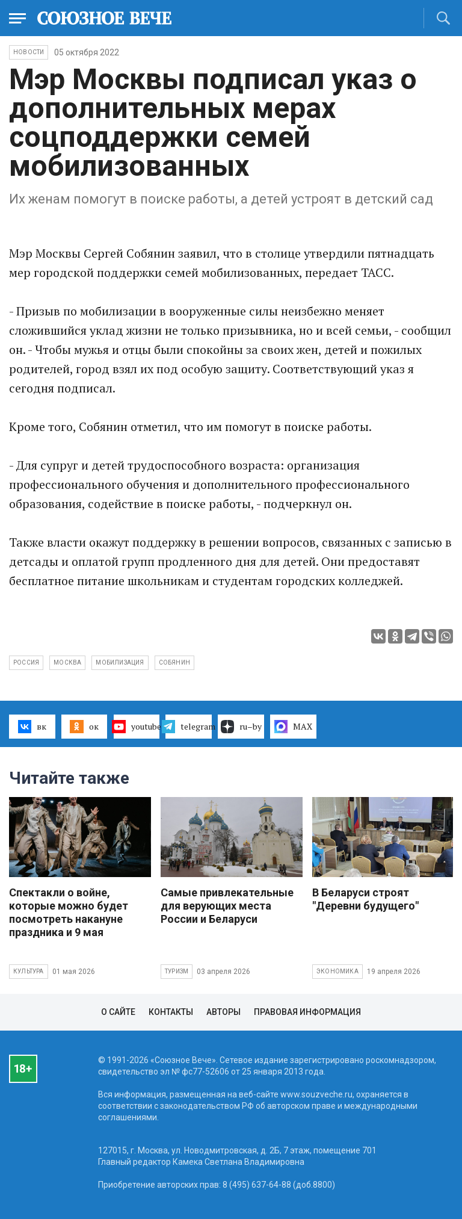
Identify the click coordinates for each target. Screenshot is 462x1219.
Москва (67, 662)
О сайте (118, 1012)
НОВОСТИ (28, 52)
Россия (26, 662)
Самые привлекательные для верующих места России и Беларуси (227, 905)
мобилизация (120, 662)
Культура (28, 971)
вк (32, 726)
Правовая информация (307, 1012)
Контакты (171, 1012)
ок (84, 726)
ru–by (241, 726)
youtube (137, 726)
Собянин (174, 662)
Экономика (337, 971)
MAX (293, 726)
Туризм (176, 971)
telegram (188, 726)
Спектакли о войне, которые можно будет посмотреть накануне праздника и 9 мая (68, 912)
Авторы (223, 1012)
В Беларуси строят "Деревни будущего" (365, 899)
